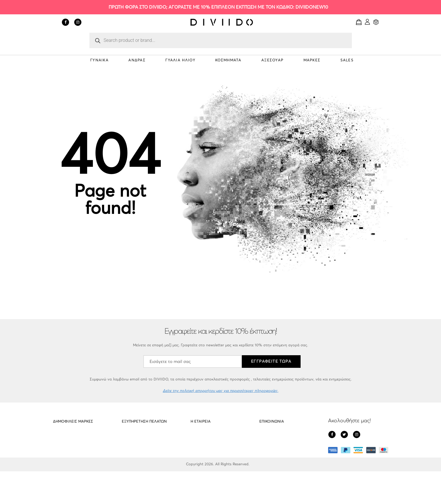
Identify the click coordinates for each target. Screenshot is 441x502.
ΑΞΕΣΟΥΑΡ (272, 60)
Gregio (58, 470)
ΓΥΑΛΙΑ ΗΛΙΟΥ (180, 60)
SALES (347, 60)
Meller (58, 448)
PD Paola (61, 437)
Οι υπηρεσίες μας (136, 459)
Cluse (57, 459)
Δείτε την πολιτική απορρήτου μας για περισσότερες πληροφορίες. (220, 391)
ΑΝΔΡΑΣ (137, 60)
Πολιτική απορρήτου (208, 448)
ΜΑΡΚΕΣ (312, 60)
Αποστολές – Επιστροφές (143, 437)
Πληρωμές (199, 459)
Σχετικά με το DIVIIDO (209, 437)
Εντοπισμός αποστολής (142, 470)
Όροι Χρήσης (202, 470)
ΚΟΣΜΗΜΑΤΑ (228, 60)
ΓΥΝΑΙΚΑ (99, 60)
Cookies (129, 448)
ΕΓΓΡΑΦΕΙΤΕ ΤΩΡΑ (271, 362)
